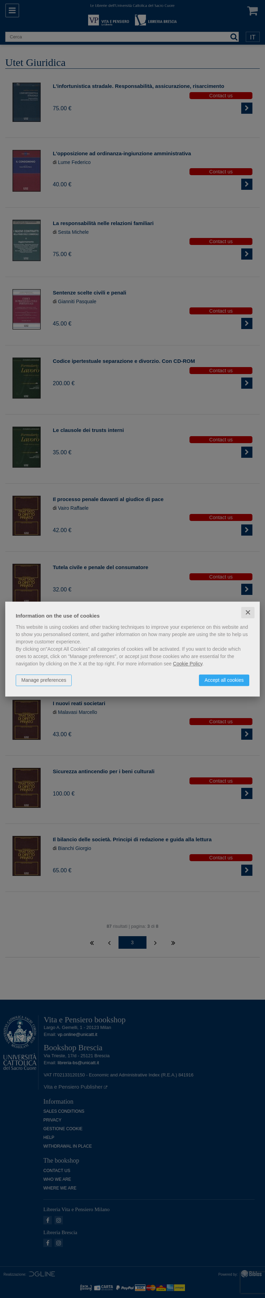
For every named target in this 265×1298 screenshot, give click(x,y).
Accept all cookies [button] (224, 680)
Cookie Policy (187, 663)
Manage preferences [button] (43, 680)
